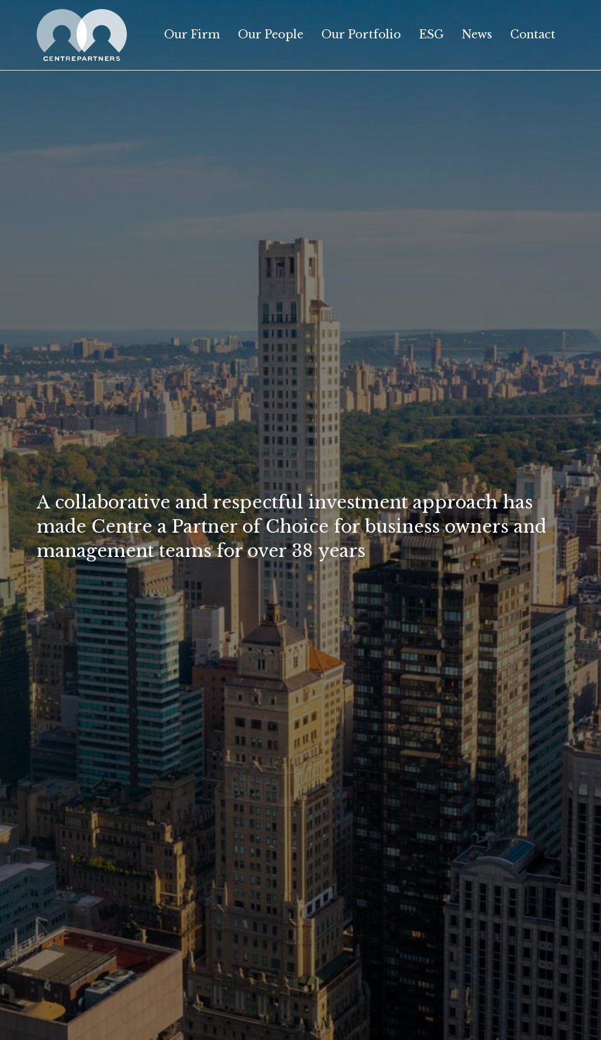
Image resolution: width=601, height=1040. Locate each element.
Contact (532, 34)
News (477, 34)
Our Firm (192, 34)
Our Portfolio (361, 34)
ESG (431, 34)
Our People (270, 34)
